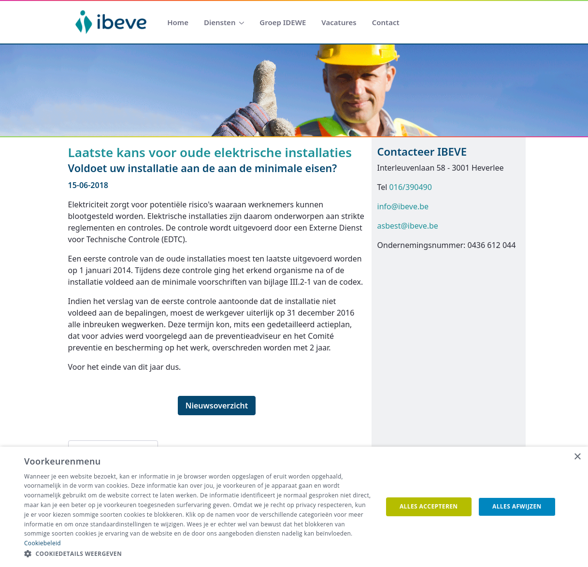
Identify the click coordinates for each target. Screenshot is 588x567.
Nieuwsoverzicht (217, 405)
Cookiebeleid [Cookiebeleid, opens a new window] (42, 543)
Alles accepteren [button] (429, 506)
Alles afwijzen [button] (517, 506)
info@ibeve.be (403, 206)
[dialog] (294, 507)
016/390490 (410, 187)
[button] (198, 554)
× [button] (577, 457)
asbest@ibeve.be (407, 225)
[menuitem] (177, 22)
